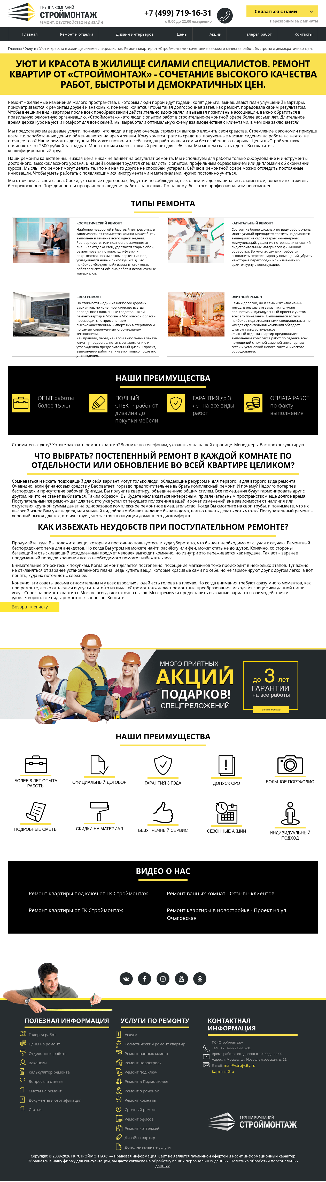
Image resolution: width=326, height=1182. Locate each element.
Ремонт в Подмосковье (146, 1082)
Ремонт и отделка (73, 34)
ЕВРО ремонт (88, 297)
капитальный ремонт (252, 223)
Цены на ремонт (44, 1044)
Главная (25, 34)
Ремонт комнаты (140, 1101)
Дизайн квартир (140, 1138)
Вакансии (38, 1063)
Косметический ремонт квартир (155, 1044)
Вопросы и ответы (46, 1082)
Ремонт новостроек (143, 1063)
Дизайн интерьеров (131, 34)
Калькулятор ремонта (49, 1073)
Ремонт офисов (139, 1119)
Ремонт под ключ (141, 1073)
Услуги (30, 48)
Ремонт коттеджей (142, 1129)
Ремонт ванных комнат (147, 1054)
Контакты (299, 34)
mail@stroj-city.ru (239, 1066)
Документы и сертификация (55, 1101)
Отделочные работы (48, 1054)
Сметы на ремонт (45, 1091)
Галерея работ (253, 34)
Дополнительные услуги (148, 1147)
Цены (178, 34)
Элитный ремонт (247, 297)
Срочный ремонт (141, 1110)
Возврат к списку (30, 606)
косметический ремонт (99, 223)
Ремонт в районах (142, 1091)
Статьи (35, 1110)
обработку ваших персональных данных (190, 1161)
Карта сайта (223, 1072)
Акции (211, 34)
